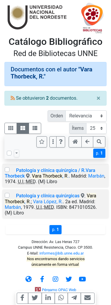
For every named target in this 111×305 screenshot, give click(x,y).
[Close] (98, 98)
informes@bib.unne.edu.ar (61, 253)
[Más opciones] (53, 141)
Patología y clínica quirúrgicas (48, 196)
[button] (60, 141)
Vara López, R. (48, 201)
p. (99, 153)
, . (50, 176)
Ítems (78, 128)
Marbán (96, 176)
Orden (56, 116)
